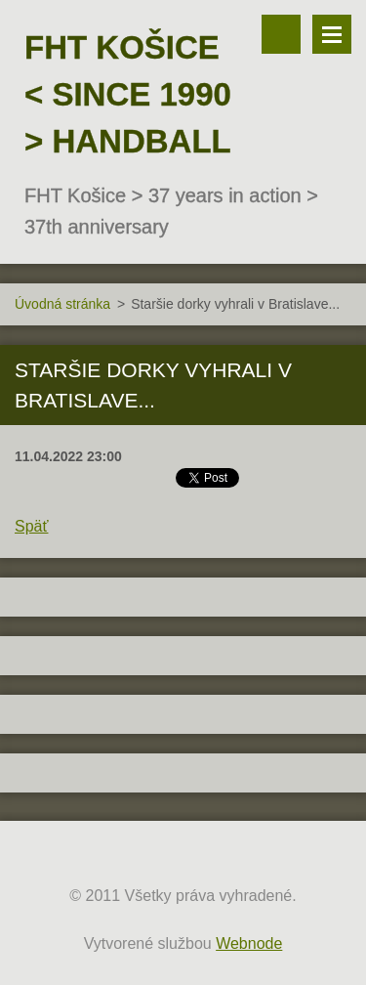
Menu (331, 34)
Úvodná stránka (62, 304)
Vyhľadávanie (281, 34)
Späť (31, 526)
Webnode (249, 943)
